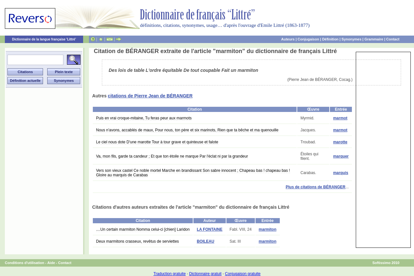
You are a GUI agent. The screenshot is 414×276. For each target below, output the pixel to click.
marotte (340, 142)
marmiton (268, 229)
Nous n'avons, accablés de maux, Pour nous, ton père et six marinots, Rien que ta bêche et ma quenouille (187, 130)
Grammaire (374, 39)
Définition (330, 39)
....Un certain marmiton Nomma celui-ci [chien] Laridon (143, 229)
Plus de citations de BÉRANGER (315, 187)
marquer (341, 156)
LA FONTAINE (209, 229)
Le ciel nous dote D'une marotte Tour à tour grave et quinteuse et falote (157, 142)
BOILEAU (205, 241)
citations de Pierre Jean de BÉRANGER (150, 95)
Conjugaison (308, 39)
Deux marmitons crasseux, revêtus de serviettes (137, 241)
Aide (51, 263)
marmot (340, 118)
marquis (340, 173)
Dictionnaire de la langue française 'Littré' (44, 39)
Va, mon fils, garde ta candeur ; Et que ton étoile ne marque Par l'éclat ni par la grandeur (172, 156)
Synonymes (352, 39)
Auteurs (288, 39)
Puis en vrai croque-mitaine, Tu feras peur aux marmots (143, 118)
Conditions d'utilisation (24, 263)
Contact (392, 39)
